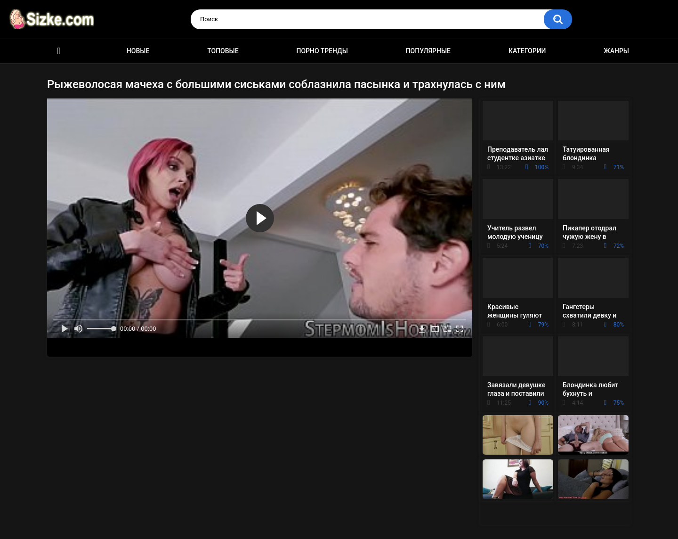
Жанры (616, 51)
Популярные (428, 51)
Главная (59, 51)
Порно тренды (321, 51)
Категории (527, 51)
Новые (138, 51)
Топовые (222, 51)
